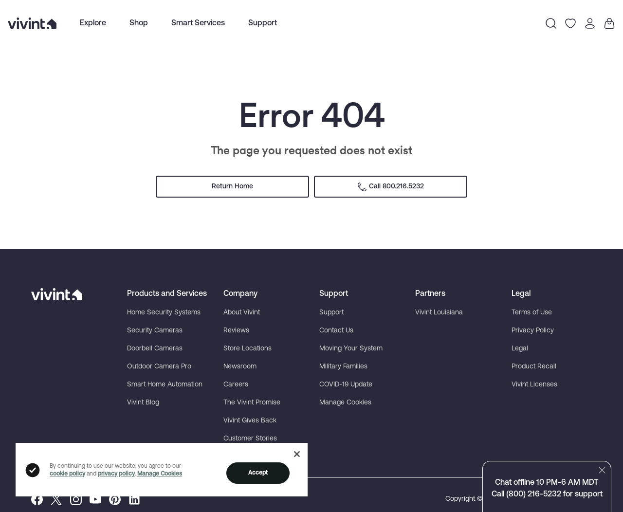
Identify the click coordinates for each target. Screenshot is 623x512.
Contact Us (336, 330)
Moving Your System (351, 348)
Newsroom (240, 366)
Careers (235, 384)
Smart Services (198, 23)
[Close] (297, 454)
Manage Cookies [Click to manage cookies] (159, 474)
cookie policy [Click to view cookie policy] (67, 474)
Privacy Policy (533, 330)
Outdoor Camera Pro (159, 366)
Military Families (343, 366)
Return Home (232, 186)
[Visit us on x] (56, 499)
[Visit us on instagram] (76, 499)
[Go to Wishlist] (570, 23)
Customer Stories (250, 438)
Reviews (236, 330)
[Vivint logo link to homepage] (32, 23)
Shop (138, 23)
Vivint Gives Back (249, 420)
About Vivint (241, 312)
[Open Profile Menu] (590, 23)
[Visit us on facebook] (37, 499)
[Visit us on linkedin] (134, 499)
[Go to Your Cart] (609, 23)
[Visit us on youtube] (95, 499)
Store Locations (247, 348)
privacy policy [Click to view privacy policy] (116, 474)
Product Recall (534, 366)
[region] (162, 469)
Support (262, 23)
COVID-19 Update (345, 384)
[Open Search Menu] (551, 23)
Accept (258, 473)
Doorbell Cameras (155, 348)
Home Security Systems (164, 312)
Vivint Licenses (534, 384)
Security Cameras (155, 330)
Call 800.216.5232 (390, 187)
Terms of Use (532, 312)
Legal (520, 348)
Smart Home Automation (164, 384)
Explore (93, 23)
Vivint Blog (143, 402)
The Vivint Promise (251, 402)
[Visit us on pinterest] (115, 499)
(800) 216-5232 (533, 494)
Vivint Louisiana (439, 312)
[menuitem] (93, 23)
